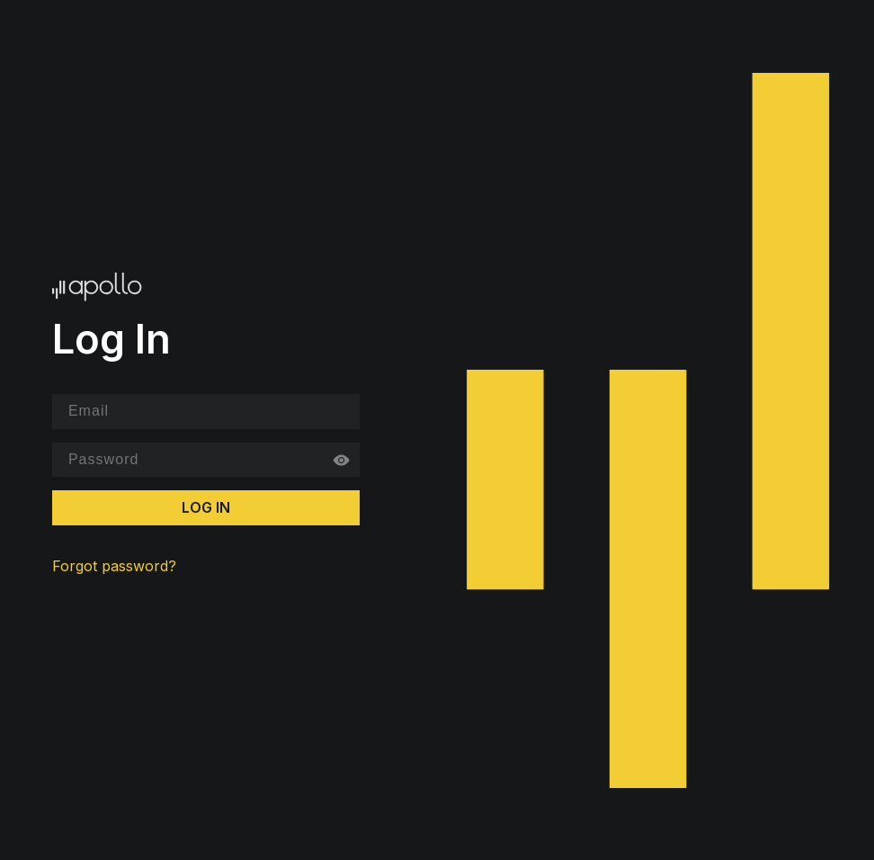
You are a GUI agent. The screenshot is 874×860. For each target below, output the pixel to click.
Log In (206, 507)
